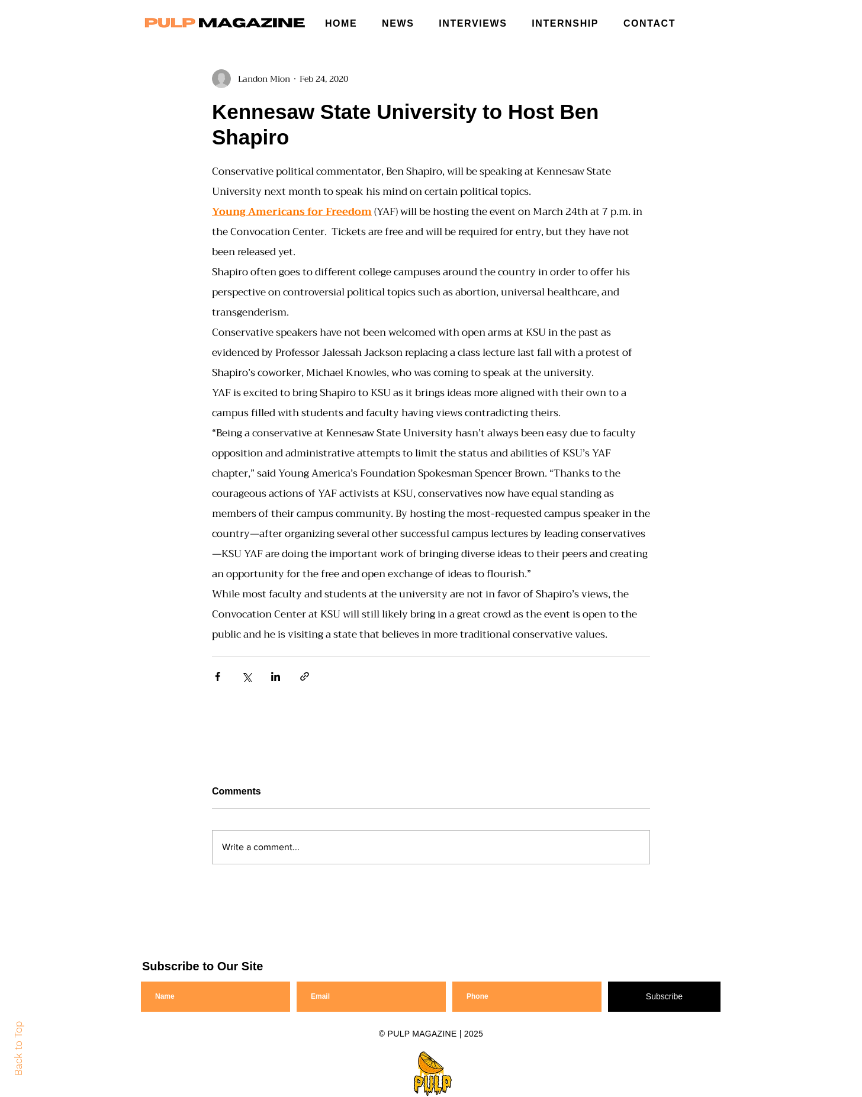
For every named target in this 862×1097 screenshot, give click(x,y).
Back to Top (18, 1048)
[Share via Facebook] (217, 676)
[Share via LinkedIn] (275, 676)
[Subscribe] (664, 997)
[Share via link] (304, 676)
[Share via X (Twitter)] (246, 676)
